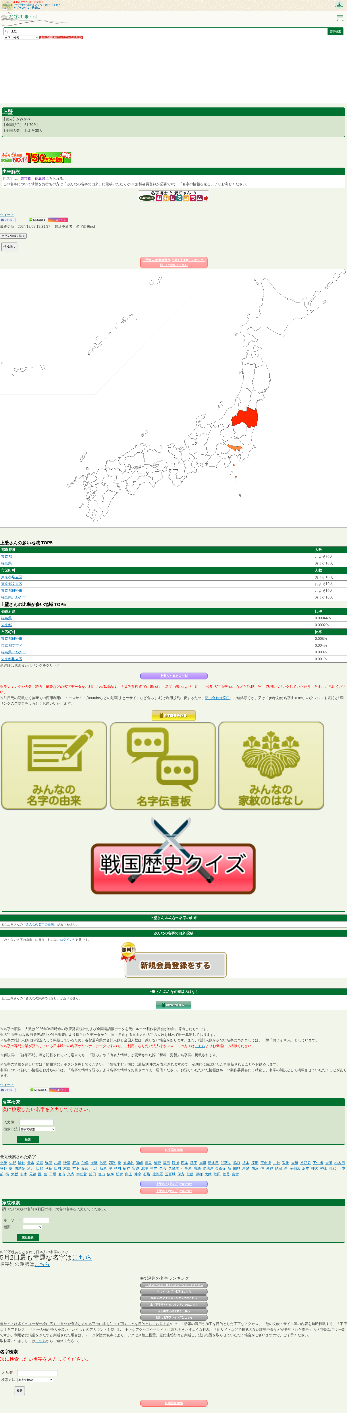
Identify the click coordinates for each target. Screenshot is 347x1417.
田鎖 (39, 1168)
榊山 (323, 1168)
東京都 (26, 178)
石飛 (146, 1174)
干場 (52, 1174)
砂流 (103, 1163)
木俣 (66, 1168)
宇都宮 (295, 1168)
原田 (254, 1163)
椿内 (153, 1168)
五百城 (170, 1174)
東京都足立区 (11, 577)
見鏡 (32, 1174)
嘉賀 (235, 1174)
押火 (314, 1168)
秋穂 (48, 1168)
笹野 (3, 1168)
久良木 (173, 1168)
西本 (184, 1163)
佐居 (39, 1163)
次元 (30, 1168)
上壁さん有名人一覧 (174, 676)
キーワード (12, 1220)
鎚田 (92, 1174)
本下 (75, 1168)
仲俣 (85, 1163)
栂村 (117, 1168)
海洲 (94, 1163)
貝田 (166, 1163)
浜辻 (94, 1168)
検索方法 (11, 1129)
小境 (57, 1163)
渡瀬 (175, 1163)
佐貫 (226, 1174)
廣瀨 (197, 1168)
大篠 (294, 1163)
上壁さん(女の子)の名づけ (174, 1191)
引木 (23, 1174)
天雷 (30, 1163)
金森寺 (220, 1168)
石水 (75, 1163)
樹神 (126, 1168)
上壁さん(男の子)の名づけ (174, 1184)
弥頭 (48, 1163)
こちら (200, 1046)
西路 (112, 1163)
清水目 (213, 1163)
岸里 (202, 1163)
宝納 (135, 1168)
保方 (181, 1174)
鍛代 (332, 1168)
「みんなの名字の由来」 (40, 924)
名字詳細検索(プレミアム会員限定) (61, 37)
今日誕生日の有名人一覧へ (174, 1311)
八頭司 (305, 1163)
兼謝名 (128, 1163)
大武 (208, 1174)
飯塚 (110, 1174)
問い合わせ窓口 (217, 698)
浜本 (305, 1168)
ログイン (66, 939)
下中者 (318, 1163)
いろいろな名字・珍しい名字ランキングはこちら (174, 1285)
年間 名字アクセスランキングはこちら (174, 1298)
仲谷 (269, 1168)
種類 (7, 1227)
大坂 (14, 1174)
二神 (276, 1163)
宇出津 (265, 1163)
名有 (61, 1174)
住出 (101, 1174)
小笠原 (186, 1168)
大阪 (328, 1163)
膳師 (139, 1163)
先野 (12, 1163)
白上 (128, 1174)
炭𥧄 (245, 1168)
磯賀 (66, 1163)
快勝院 (20, 1168)
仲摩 (137, 1174)
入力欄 (9, 1122)
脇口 (236, 1163)
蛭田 (217, 1174)
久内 (70, 1174)
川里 (148, 1163)
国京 (254, 1168)
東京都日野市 (11, 591)
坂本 (245, 1163)
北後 (3, 1163)
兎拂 (285, 1163)
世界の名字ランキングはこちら (174, 1317)
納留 (278, 1168)
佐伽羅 (157, 1174)
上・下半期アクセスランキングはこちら (174, 1304)
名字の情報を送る (13, 235)
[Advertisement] (133, 71)
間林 (236, 1168)
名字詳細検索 (174, 1150)
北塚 (144, 1168)
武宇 (193, 1163)
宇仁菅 (81, 1174)
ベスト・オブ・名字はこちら (174, 1291)
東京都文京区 (11, 584)
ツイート (7, 215)
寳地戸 (208, 1168)
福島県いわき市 (13, 597)
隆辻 (21, 1163)
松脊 (119, 1174)
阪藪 (85, 1168)
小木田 (339, 1163)
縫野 (157, 1163)
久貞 (162, 1168)
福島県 (40, 178)
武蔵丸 (226, 1163)
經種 (199, 1174)
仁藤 (190, 1174)
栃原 (103, 1168)
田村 (57, 1168)
